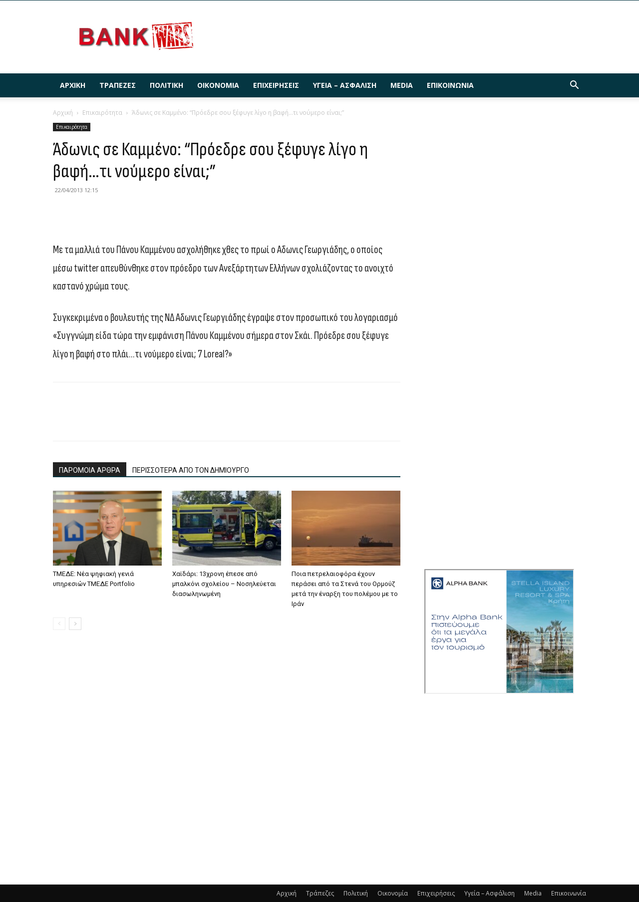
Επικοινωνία (450, 85)
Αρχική (72, 85)
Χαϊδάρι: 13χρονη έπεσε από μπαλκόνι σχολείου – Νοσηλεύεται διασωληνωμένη (224, 584)
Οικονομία (218, 85)
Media (401, 85)
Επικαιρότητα (102, 112)
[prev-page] (59, 623)
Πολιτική (166, 85)
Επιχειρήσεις (276, 85)
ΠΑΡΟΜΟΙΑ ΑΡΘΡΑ (89, 470)
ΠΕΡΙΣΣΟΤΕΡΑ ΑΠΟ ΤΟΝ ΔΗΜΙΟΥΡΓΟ (190, 470)
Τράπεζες (117, 85)
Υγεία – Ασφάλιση (344, 85)
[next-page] (75, 623)
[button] (574, 86)
